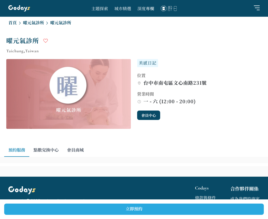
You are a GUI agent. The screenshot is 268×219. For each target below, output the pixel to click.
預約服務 (16, 150)
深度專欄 (145, 8)
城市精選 (122, 8)
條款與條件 (205, 198)
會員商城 (75, 150)
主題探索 (99, 8)
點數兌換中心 (46, 150)
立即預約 (134, 209)
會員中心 (148, 115)
